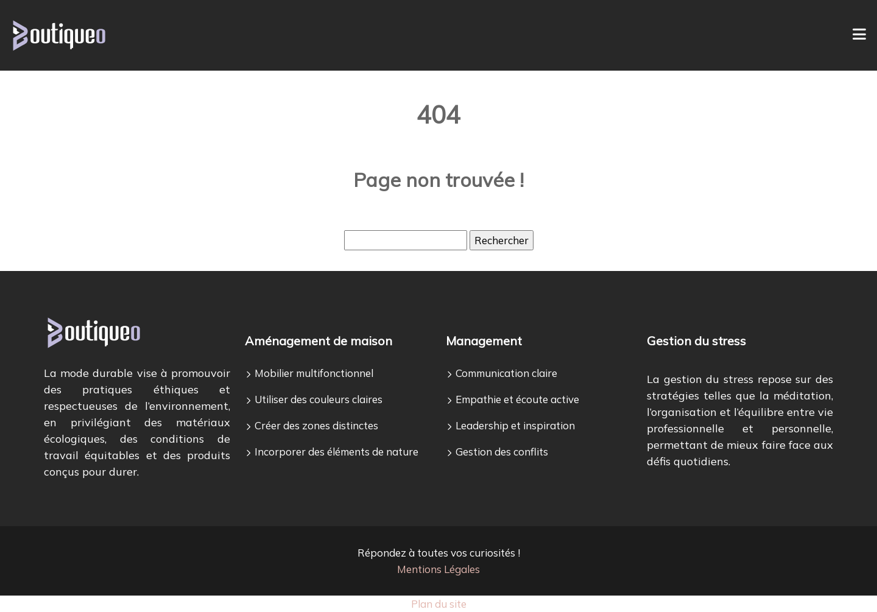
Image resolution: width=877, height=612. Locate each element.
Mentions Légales (438, 569)
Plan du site (439, 603)
